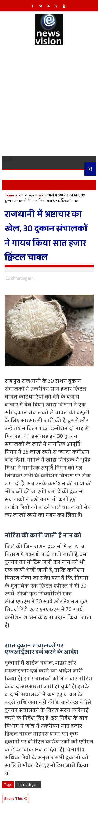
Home (9, 195)
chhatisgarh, (22, 278)
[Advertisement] (49, 103)
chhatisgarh (28, 195)
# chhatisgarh (27, 784)
